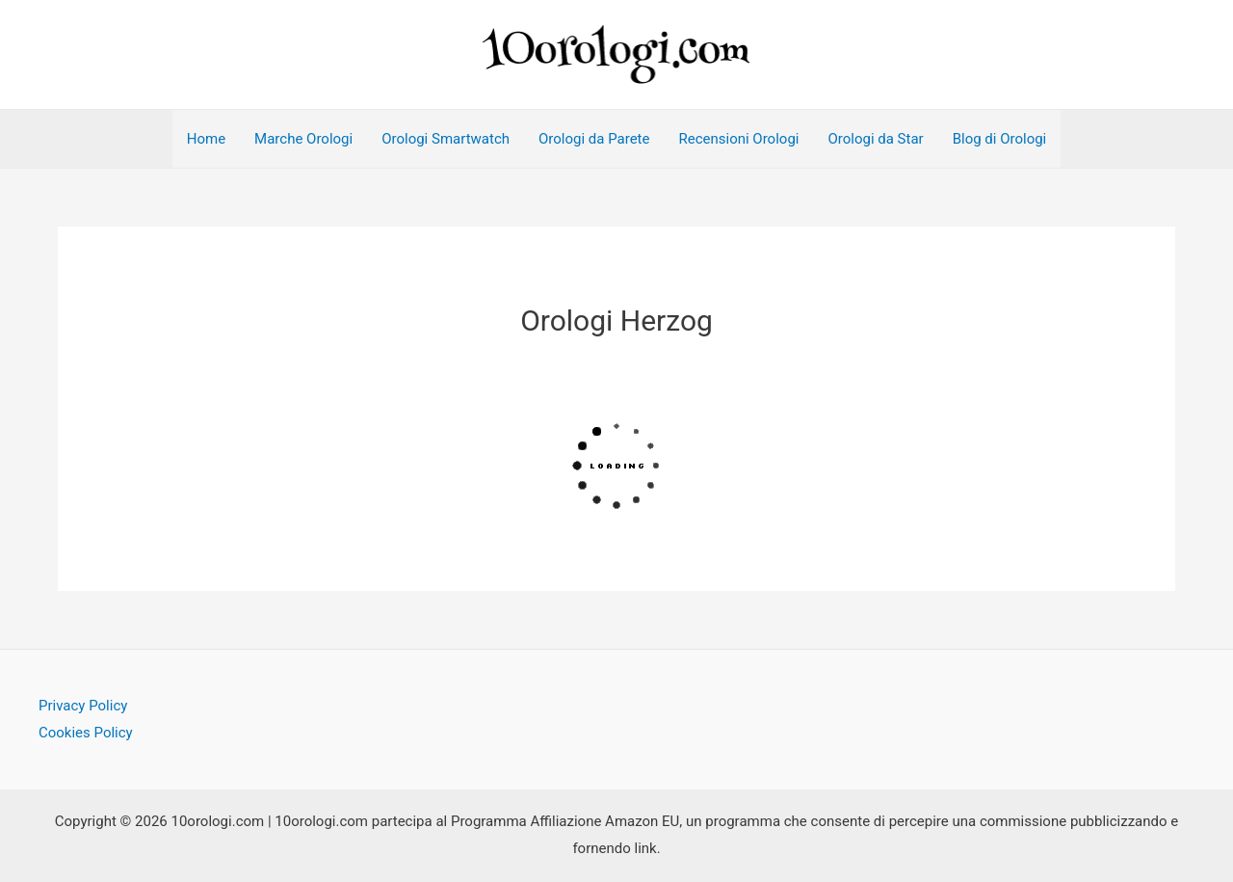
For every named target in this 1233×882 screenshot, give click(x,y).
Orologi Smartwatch (445, 138)
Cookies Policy (86, 732)
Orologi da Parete (593, 138)
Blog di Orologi (1000, 138)
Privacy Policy (83, 705)
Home (206, 138)
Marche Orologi (303, 138)
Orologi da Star (875, 138)
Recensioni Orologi (738, 138)
